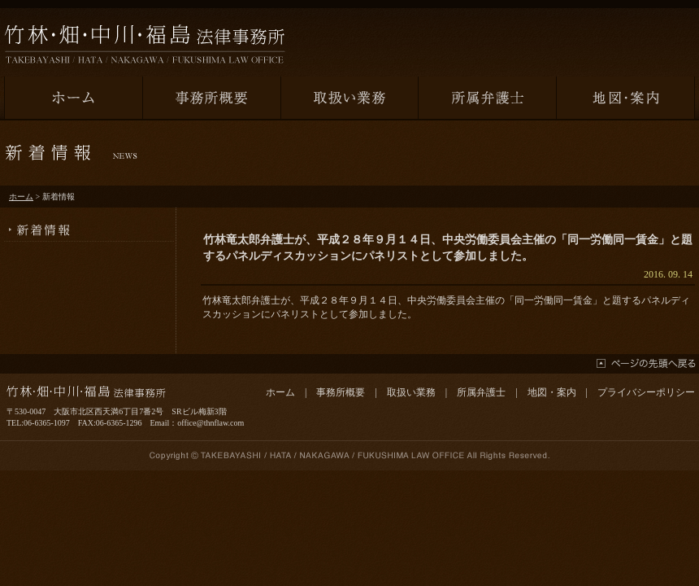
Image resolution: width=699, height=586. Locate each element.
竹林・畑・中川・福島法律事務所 (144, 43)
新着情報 (89, 225)
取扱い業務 (411, 392)
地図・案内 (552, 392)
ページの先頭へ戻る (646, 363)
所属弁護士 (481, 392)
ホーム (21, 196)
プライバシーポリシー (646, 392)
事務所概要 (340, 392)
